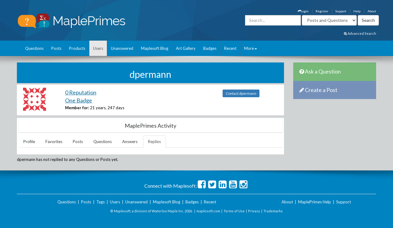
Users (98, 48)
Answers (130, 141)
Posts (56, 48)
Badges (209, 48)
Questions (34, 48)
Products (77, 48)
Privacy (254, 211)
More (250, 48)
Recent (230, 48)
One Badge (78, 100)
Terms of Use (234, 211)
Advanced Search (360, 33)
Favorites (53, 141)
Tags (100, 201)
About (372, 11)
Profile (29, 141)
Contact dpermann (241, 93)
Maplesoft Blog (154, 48)
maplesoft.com (208, 211)
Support (340, 11)
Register (322, 11)
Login (303, 11)
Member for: (77, 107)
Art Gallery (186, 48)
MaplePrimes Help (314, 201)
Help (356, 11)
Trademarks (273, 211)
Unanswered (122, 48)
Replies (154, 141)
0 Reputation (80, 92)
